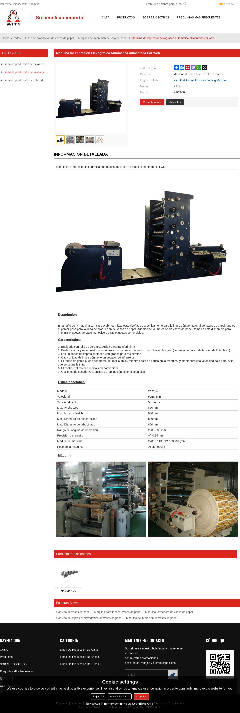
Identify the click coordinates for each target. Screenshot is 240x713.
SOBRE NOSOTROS (155, 17)
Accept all (141, 696)
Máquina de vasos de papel (73, 612)
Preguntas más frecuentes (198, 17)
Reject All (98, 696)
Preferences (128, 703)
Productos (126, 17)
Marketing (146, 703)
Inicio (6, 38)
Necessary (94, 703)
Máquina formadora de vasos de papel (169, 612)
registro (35, 4)
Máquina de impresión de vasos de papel (151, 618)
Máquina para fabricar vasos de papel (117, 612)
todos (17, 38)
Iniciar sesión (20, 4)
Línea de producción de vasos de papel (49, 38)
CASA (105, 17)
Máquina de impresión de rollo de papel (102, 38)
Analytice (111, 703)
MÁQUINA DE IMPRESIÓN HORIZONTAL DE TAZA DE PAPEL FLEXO (68, 591)
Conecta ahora (152, 102)
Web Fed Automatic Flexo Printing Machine (200, 80)
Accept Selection (119, 696)
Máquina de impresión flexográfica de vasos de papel (89, 618)
